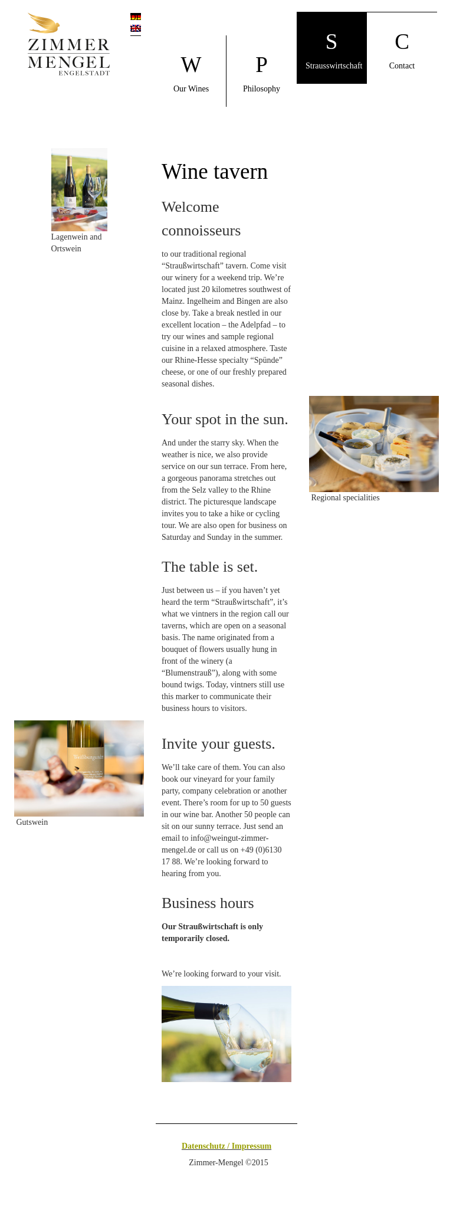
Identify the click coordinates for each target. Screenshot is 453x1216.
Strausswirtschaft (334, 50)
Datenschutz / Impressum (226, 1146)
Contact (402, 50)
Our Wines (191, 73)
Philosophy (261, 73)
